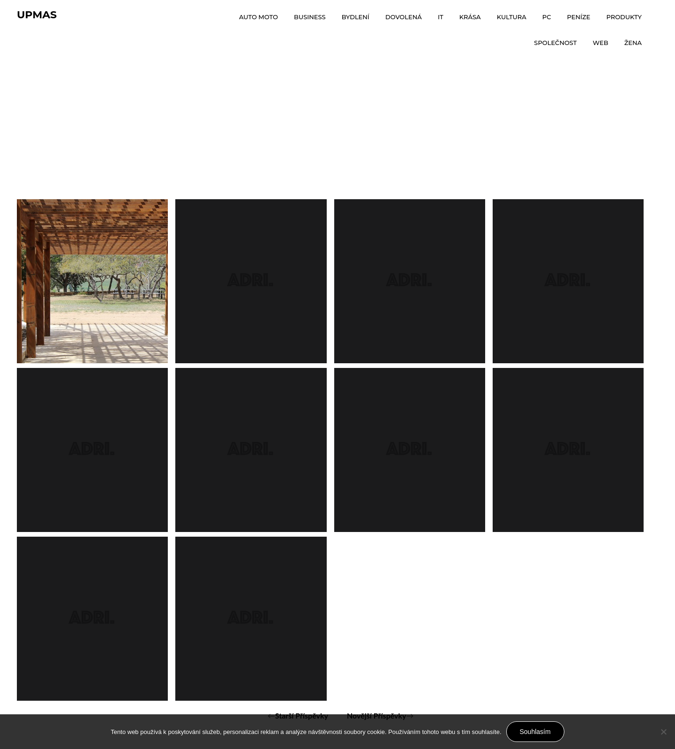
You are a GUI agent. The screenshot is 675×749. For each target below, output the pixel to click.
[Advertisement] (337, 129)
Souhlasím (535, 731)
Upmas (37, 14)
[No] (663, 731)
